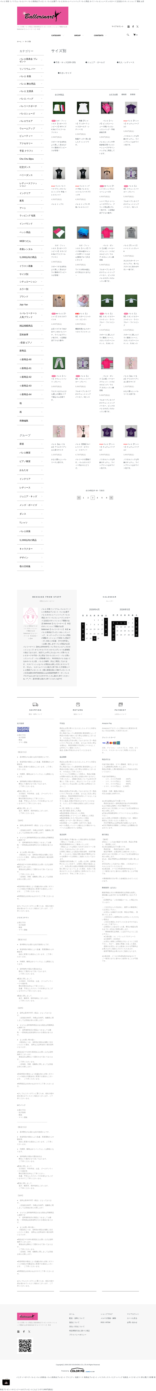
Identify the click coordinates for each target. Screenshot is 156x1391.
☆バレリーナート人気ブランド (28, 315)
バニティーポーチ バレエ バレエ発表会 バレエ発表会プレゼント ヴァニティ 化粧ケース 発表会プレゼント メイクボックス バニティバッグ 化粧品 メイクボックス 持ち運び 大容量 (77, 1377)
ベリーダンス (26, 175)
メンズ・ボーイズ (28, 505)
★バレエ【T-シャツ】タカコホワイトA (59, 316)
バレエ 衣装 (25, 76)
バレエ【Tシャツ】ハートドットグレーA (131, 248)
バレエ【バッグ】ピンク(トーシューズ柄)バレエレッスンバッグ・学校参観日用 (107, 126)
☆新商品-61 (25, 368)
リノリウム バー (27, 69)
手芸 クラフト (26, 151)
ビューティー (26, 136)
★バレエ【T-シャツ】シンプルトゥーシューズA (107, 189)
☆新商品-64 (25, 394)
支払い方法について (77, 1326)
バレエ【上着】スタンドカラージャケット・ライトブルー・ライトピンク (107, 319)
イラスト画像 (26, 266)
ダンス (23, 514)
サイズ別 (28, 41)
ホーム (19, 41)
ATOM (108, 1322)
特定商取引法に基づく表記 (79, 1331)
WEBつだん (25, 241)
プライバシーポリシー (77, 1335)
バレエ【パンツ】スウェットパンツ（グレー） (59, 379)
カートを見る (132, 1318)
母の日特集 (25, 566)
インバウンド (26, 223)
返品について (74, 1322)
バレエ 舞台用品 (27, 84)
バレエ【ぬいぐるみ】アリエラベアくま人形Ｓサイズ (131, 379)
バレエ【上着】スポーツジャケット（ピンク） (83, 316)
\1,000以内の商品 (28, 257)
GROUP (77, 35)
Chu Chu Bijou (27, 159)
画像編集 (24, 420)
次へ (111, 498)
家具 (22, 200)
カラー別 (24, 289)
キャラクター (26, 549)
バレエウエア (26, 121)
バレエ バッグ (26, 98)
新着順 (132, 94)
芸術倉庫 (24, 334)
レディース (25, 487)
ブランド (24, 296)
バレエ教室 (25, 452)
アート (23, 208)
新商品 (23, 350)
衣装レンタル (26, 249)
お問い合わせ (132, 1322)
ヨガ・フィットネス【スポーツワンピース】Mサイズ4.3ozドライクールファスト (59, 126)
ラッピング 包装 (27, 215)
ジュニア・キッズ (28, 496)
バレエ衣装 (25, 531)
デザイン (24, 557)
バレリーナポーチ (28, 106)
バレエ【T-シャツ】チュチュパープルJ (131, 124)
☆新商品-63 (25, 386)
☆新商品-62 (25, 377)
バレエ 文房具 (26, 91)
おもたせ (24, 470)
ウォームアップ (27, 128)
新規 (22, 444)
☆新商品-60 (25, 359)
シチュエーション (28, 281)
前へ (79, 498)
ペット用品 (25, 232)
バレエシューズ (27, 113)
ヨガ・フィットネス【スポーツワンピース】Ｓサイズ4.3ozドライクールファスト (59, 251)
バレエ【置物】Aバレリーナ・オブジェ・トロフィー (82, 447)
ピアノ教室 (25, 461)
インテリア (25, 193)
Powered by (78, 1370)
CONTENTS (98, 35)
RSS (102, 1322)
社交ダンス (25, 167)
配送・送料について (77, 1318)
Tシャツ (23, 522)
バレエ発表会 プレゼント (29, 60)
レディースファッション (28, 184)
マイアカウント (118, 26)
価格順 (124, 94)
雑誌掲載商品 (26, 326)
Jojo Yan (24, 304)
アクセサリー (26, 143)
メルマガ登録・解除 (108, 1318)
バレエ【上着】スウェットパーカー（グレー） (131, 189)
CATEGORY (56, 35)
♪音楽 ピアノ (26, 342)
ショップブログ (107, 1314)
